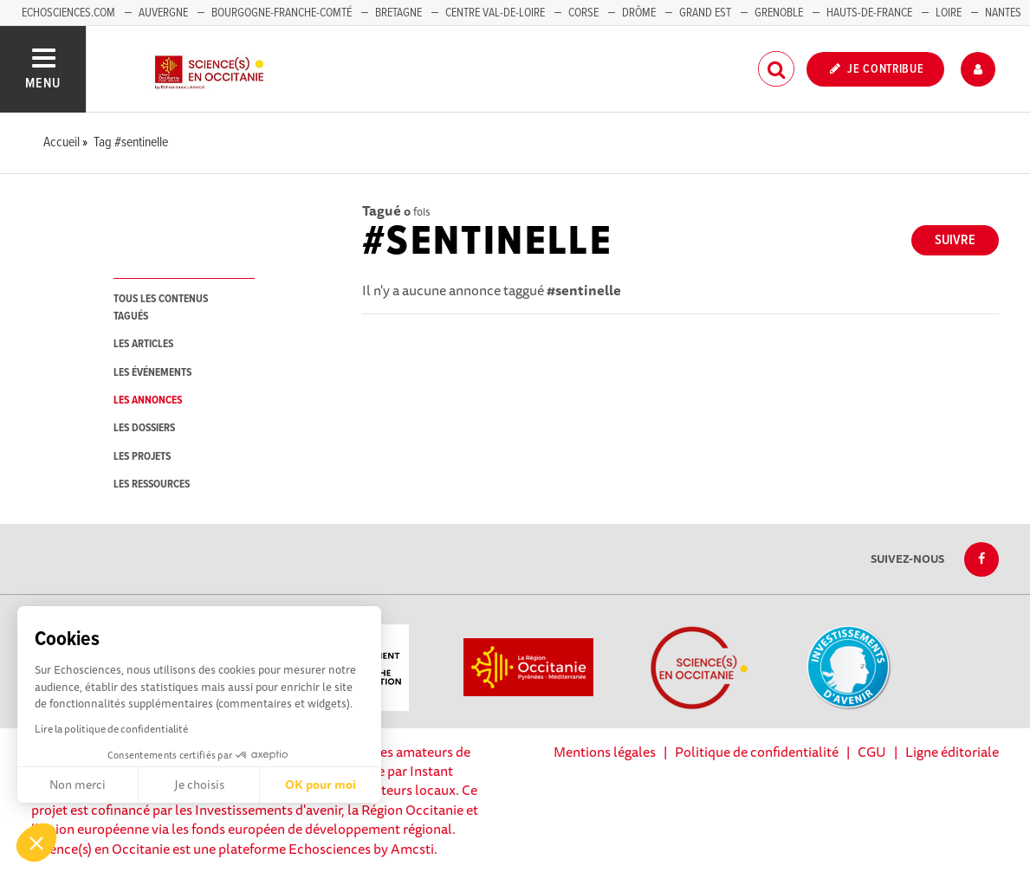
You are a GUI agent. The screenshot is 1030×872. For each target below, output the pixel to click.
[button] (36, 842)
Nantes (1003, 13)
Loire (949, 13)
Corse (583, 13)
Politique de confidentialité (757, 751)
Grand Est (705, 13)
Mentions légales (605, 751)
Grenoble (780, 13)
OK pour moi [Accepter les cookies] (320, 784)
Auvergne (163, 13)
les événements (152, 372)
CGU (872, 751)
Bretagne (398, 13)
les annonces (147, 400)
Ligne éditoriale (952, 751)
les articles (143, 344)
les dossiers (144, 428)
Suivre (955, 240)
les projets (142, 456)
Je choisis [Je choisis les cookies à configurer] (199, 784)
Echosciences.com (68, 13)
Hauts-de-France (869, 13)
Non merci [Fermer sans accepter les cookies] (77, 784)
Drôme (639, 13)
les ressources (151, 484)
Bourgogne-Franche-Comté (281, 13)
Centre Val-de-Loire (495, 13)
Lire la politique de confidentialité (111, 728)
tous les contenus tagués (160, 307)
